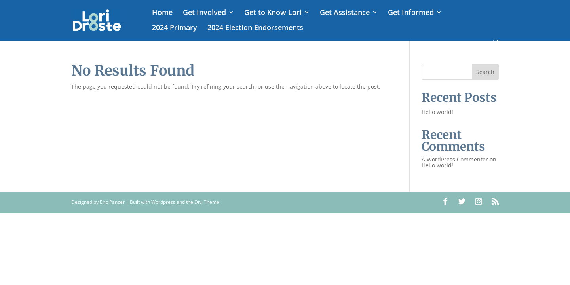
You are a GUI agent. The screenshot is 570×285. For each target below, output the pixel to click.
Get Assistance (345, 13)
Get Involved (204, 13)
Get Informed (411, 13)
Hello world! (437, 112)
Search (485, 72)
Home (162, 13)
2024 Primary (174, 28)
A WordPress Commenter (455, 159)
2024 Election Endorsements (255, 28)
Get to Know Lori (273, 13)
